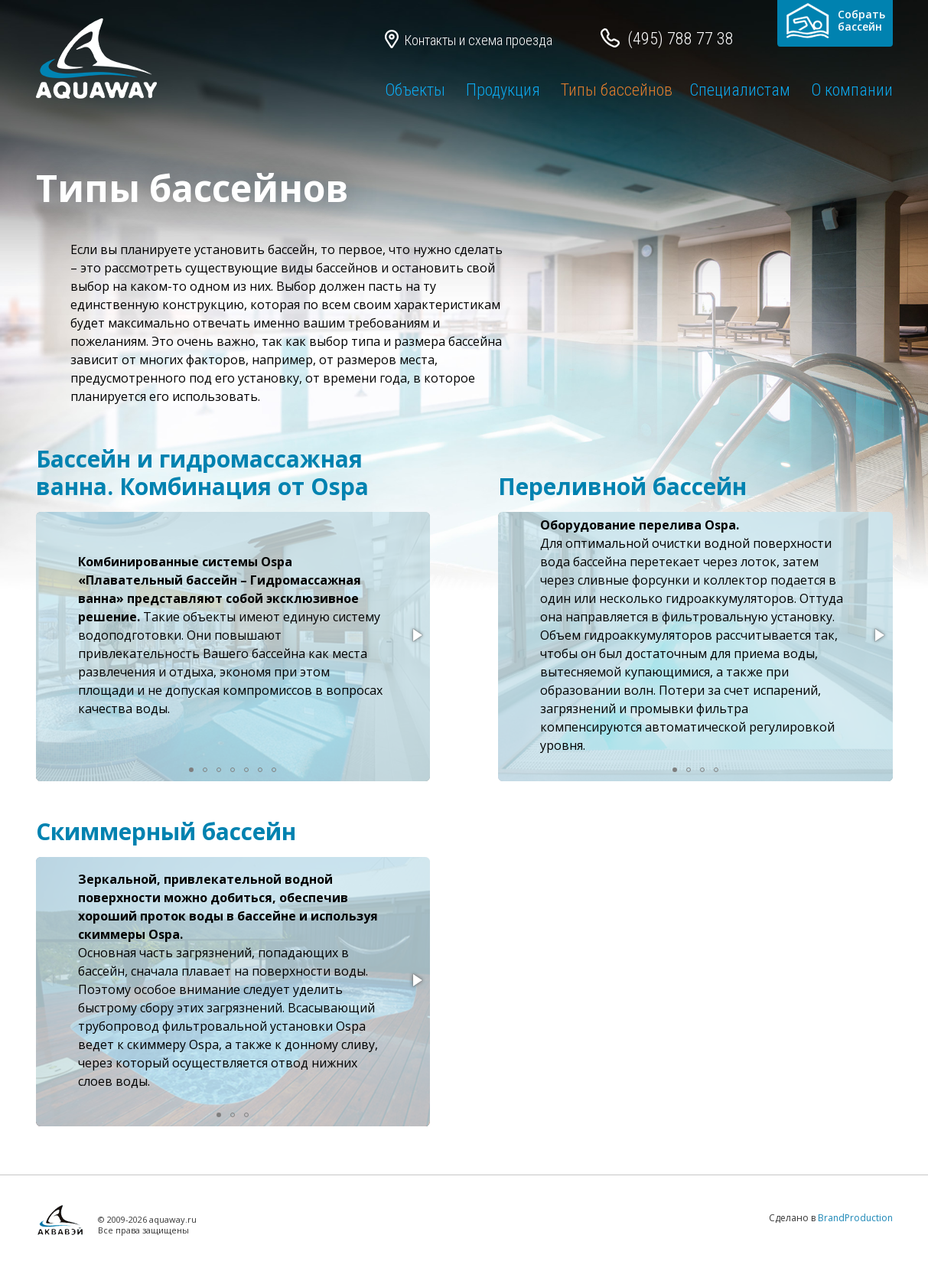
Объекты (415, 89)
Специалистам (739, 89)
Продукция (503, 89)
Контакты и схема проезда (478, 40)
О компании (852, 89)
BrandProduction (855, 1217)
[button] (416, 635)
